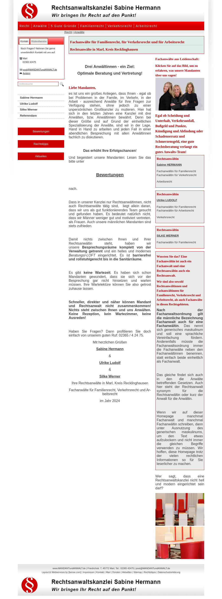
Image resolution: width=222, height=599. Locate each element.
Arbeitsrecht (146, 26)
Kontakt (100, 572)
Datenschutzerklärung (169, 572)
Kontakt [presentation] (24, 41)
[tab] (24, 41)
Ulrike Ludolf (110, 363)
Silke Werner (109, 376)
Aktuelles (41, 156)
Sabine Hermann (110, 349)
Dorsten (116, 572)
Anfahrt (26, 73)
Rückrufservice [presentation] (39, 41)
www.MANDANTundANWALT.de (69, 568)
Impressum (88, 572)
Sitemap (137, 572)
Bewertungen (41, 131)
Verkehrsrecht (120, 26)
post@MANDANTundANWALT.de (40, 69)
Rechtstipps (41, 144)
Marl (108, 572)
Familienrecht (92, 26)
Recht (25, 26)
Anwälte (40, 26)
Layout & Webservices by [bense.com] (61, 572)
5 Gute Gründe (64, 26)
